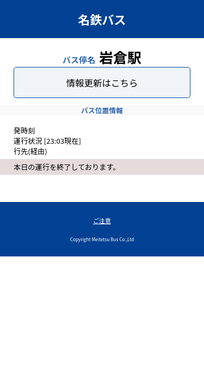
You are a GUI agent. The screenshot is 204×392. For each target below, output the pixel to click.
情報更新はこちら (102, 82)
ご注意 (102, 220)
